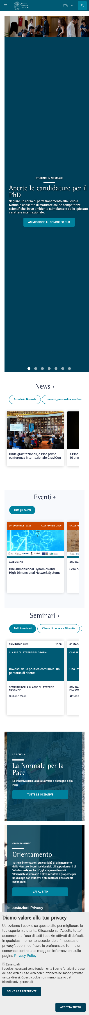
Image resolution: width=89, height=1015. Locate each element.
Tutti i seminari (23, 626)
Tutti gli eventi (22, 510)
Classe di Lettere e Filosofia (58, 626)
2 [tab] (35, 369)
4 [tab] (49, 369)
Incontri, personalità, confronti (65, 399)
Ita (65, 5)
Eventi (44, 497)
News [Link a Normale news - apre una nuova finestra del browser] (44, 387)
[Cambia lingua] (71, 5)
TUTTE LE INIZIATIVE (40, 792)
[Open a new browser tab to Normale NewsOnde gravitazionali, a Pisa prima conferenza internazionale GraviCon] (35, 439)
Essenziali (13, 964)
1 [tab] (29, 369)
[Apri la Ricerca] (82, 5)
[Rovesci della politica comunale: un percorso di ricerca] (35, 676)
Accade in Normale (25, 399)
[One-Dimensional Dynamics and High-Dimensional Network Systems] (35, 552)
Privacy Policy (25, 956)
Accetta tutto (70, 1007)
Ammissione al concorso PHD (49, 222)
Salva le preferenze (22, 991)
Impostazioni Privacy (25, 908)
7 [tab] (69, 369)
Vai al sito (40, 889)
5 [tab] (56, 369)
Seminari (44, 614)
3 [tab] (42, 369)
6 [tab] (62, 369)
